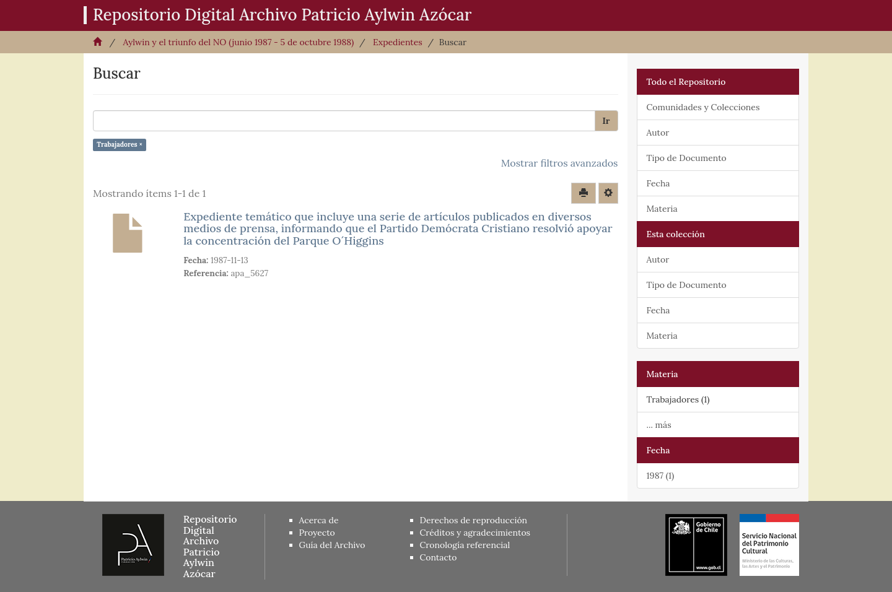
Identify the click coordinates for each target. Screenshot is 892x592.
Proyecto (317, 532)
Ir (606, 120)
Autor (658, 132)
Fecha (658, 183)
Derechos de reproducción (474, 520)
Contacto (438, 557)
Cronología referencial (465, 545)
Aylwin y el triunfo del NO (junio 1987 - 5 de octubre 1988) (238, 42)
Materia (662, 208)
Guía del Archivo (332, 545)
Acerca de (319, 520)
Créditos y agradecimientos (475, 532)
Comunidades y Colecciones (703, 107)
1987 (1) (661, 475)
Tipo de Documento (687, 157)
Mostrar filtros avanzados (559, 163)
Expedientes (397, 42)
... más (659, 424)
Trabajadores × (119, 144)
